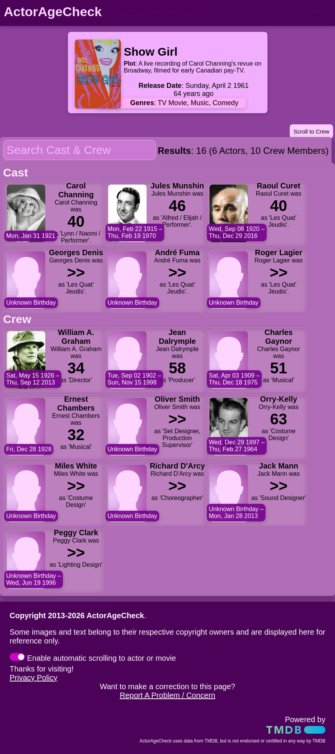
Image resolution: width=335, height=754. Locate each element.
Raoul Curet (278, 185)
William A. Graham (76, 336)
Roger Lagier (278, 252)
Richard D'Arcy (177, 466)
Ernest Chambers (76, 403)
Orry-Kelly (278, 399)
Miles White (76, 466)
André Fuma (177, 252)
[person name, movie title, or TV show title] (159, 12)
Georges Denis (76, 252)
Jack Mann (278, 466)
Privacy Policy (33, 677)
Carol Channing (76, 190)
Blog (269, 10)
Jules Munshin (177, 185)
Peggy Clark (76, 532)
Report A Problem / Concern (167, 695)
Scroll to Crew (311, 131)
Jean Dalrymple (177, 336)
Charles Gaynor (278, 336)
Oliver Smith (177, 399)
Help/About (308, 10)
